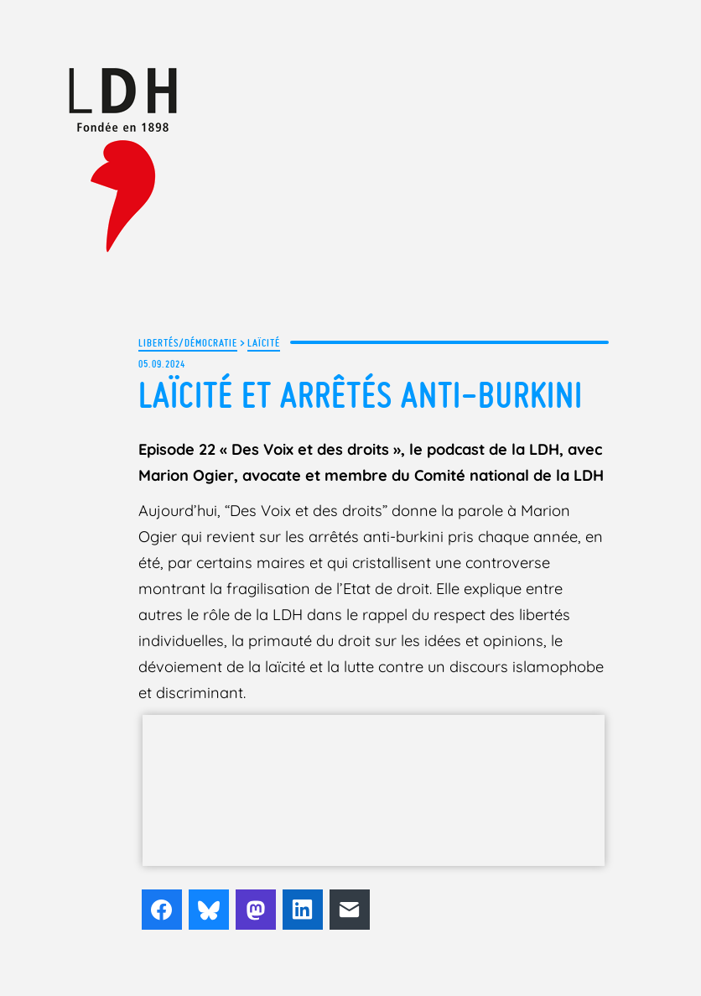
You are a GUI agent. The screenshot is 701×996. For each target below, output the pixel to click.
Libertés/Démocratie (187, 342)
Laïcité (263, 342)
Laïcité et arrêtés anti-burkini (360, 394)
